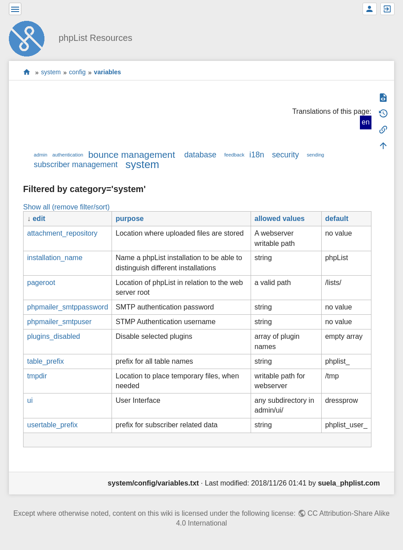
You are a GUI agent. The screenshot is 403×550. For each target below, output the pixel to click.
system (51, 72)
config (77, 72)
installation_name (55, 257)
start (27, 72)
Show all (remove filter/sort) (66, 207)
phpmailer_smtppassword (67, 307)
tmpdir (37, 376)
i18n (256, 154)
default (336, 218)
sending (315, 154)
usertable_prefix (52, 425)
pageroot (41, 282)
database (200, 154)
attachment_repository (62, 233)
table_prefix (45, 361)
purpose (130, 218)
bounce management (131, 154)
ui (29, 400)
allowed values (280, 218)
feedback (234, 154)
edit (38, 218)
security (285, 154)
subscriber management (76, 164)
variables (107, 72)
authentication (68, 154)
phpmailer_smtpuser (59, 321)
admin (40, 154)
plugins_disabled (53, 336)
